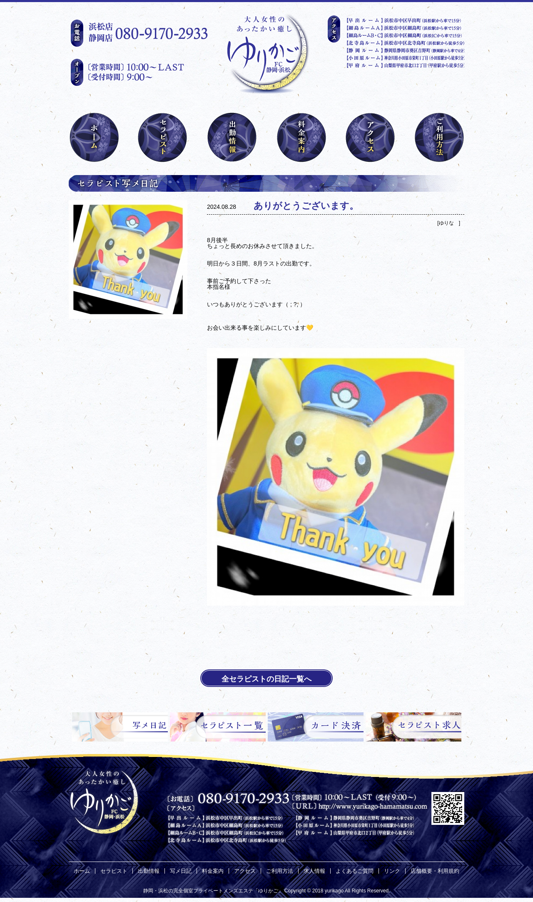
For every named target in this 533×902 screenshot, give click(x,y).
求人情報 (314, 871)
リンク (392, 871)
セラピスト (113, 871)
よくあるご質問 (355, 871)
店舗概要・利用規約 (435, 871)
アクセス (245, 871)
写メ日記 (181, 871)
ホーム (82, 871)
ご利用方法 (279, 871)
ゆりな (449, 223)
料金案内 (213, 871)
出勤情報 (148, 871)
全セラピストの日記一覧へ (266, 679)
